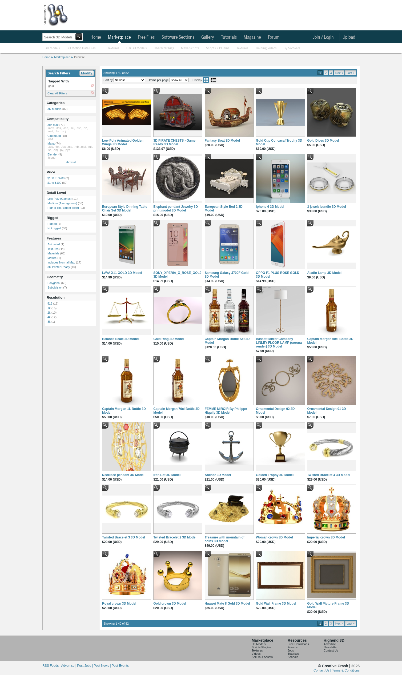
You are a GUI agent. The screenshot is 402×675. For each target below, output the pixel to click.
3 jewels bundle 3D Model (326, 207)
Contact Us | (322, 670)
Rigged (52, 223)
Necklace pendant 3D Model (123, 475)
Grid (206, 80)
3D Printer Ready (58, 267)
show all (71, 162)
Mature (52, 257)
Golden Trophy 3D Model (275, 475)
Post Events (120, 666)
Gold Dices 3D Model (323, 140)
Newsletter (330, 647)
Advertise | (69, 666)
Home (95, 37)
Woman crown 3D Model (274, 537)
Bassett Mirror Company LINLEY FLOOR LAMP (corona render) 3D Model (279, 342)
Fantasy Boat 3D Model (222, 140)
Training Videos (266, 48)
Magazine (252, 37)
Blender (52, 154)
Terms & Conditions (346, 670)
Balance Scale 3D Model (120, 339)
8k (49, 321)
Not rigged (54, 228)
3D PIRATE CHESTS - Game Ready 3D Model (174, 142)
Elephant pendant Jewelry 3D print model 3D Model (175, 208)
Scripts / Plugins (218, 48)
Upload (349, 37)
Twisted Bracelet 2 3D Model (174, 537)
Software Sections (178, 37)
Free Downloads (298, 644)
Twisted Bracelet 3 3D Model (123, 537)
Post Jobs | (85, 666)
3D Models (52, 48)
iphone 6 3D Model (270, 207)
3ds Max (53, 124)
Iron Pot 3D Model (166, 475)
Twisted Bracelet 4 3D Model (328, 475)
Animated (53, 244)
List (213, 80)
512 (49, 303)
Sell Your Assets (262, 656)
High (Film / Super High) (63, 207)
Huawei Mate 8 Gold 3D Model (227, 603)
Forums (293, 647)
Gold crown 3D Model (169, 603)
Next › (339, 72)
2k (49, 312)
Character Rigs (164, 48)
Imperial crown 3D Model (326, 537)
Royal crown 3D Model (119, 603)
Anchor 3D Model (218, 475)
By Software (292, 48)
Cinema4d (54, 135)
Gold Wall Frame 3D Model (276, 603)
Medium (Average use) (62, 203)
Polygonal (53, 283)
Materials (53, 253)
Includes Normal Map (61, 262)
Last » (351, 72)
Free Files (146, 37)
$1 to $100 (54, 182)
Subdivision (54, 287)
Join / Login (323, 37)
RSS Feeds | (51, 666)
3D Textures (111, 48)
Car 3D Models (136, 48)
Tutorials (229, 37)
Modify (86, 73)
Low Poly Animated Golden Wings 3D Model (122, 142)
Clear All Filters (57, 93)
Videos (256, 653)
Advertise (330, 644)
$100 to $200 (56, 178)
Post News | (103, 666)
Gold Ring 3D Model (168, 339)
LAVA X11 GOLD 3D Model (122, 273)
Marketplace (119, 37)
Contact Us (331, 650)
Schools (293, 656)
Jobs (291, 650)
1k (49, 308)
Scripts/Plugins (261, 647)
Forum (273, 37)
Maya (51, 143)
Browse (79, 57)
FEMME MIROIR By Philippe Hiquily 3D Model (226, 410)
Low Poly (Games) (59, 198)
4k (49, 317)
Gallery (207, 37)
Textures (242, 48)
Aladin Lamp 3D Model (324, 273)
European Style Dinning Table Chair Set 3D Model (124, 208)
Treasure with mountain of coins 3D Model (224, 539)
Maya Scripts (190, 48)
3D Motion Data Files (81, 48)
